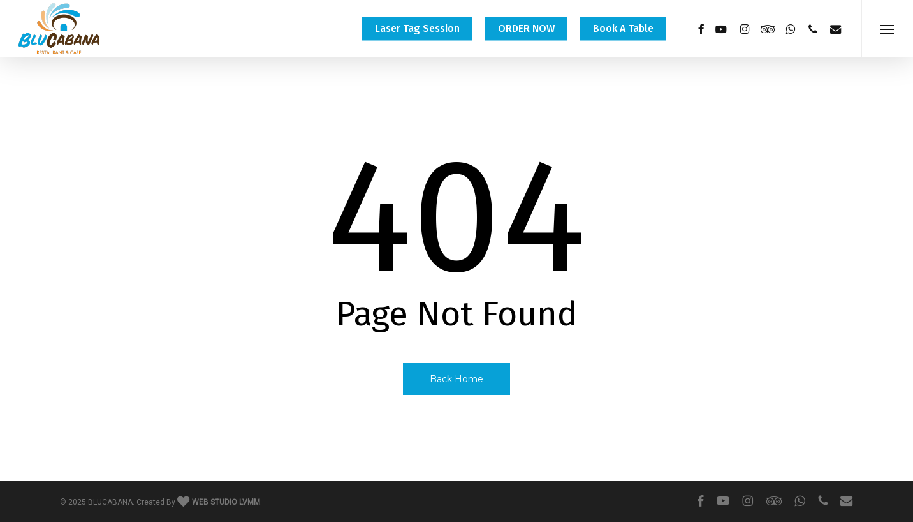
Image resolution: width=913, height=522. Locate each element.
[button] (887, 28)
